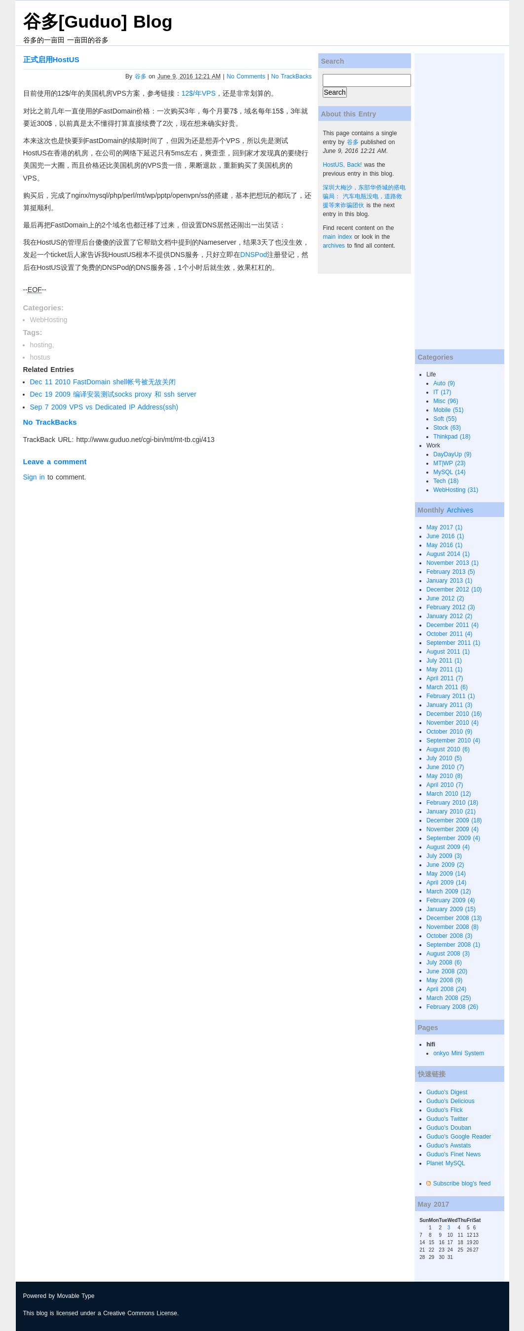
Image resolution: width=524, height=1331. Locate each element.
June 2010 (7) (445, 767)
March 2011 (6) (447, 687)
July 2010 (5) (444, 758)
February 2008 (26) (452, 1006)
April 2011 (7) (444, 678)
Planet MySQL (445, 1163)
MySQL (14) (449, 472)
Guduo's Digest (446, 1092)
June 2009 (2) (445, 864)
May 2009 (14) (446, 873)
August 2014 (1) (448, 554)
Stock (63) (447, 427)
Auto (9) (444, 383)
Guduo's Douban (448, 1127)
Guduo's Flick (444, 1110)
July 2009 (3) (444, 855)
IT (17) (442, 392)
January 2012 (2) (449, 616)
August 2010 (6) (448, 749)
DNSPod (253, 255)
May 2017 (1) (444, 527)
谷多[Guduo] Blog (98, 22)
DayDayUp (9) (452, 454)
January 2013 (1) (449, 580)
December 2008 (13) (454, 918)
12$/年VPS (199, 93)
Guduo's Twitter (447, 1118)
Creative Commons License (140, 1313)
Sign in (34, 477)
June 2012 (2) (445, 598)
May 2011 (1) (444, 669)
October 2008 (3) (449, 935)
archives (334, 245)
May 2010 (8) (444, 776)
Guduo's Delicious (450, 1101)
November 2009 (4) (452, 829)
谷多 (141, 76)
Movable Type (76, 1296)
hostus (40, 357)
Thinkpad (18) (451, 436)
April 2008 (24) (446, 989)
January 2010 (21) (451, 811)
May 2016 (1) (444, 545)
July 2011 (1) (444, 660)
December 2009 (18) (454, 820)
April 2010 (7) (444, 784)
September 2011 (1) (453, 642)
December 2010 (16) (454, 713)
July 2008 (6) (444, 962)
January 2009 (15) (451, 909)
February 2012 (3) (450, 607)
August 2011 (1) (448, 651)
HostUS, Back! (342, 164)
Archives (460, 510)
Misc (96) (445, 401)
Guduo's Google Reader (458, 1136)
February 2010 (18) (452, 802)
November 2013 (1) (452, 562)
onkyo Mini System (458, 1053)
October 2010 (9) (449, 731)
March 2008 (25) (448, 998)
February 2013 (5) (450, 571)
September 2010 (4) (453, 740)
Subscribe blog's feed (462, 1183)
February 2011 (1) (450, 696)
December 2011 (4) (452, 625)
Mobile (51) (448, 410)
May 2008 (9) (444, 980)
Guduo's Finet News (453, 1154)
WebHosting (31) (455, 489)
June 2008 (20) (446, 971)
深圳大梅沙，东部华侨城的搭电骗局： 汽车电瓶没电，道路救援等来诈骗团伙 (364, 196)
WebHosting (49, 320)
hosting (41, 345)
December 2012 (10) (454, 589)
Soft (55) (444, 418)
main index (337, 236)
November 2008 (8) (452, 927)
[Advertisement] (453, 201)
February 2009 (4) (450, 900)
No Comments (246, 76)
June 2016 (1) (445, 536)
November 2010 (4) (452, 722)
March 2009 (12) (448, 891)
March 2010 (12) (448, 793)
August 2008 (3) (448, 953)
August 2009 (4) (448, 847)
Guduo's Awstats (448, 1145)
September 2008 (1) (453, 944)
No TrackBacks (291, 76)
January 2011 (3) (449, 705)
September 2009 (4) (453, 838)
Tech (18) (445, 481)
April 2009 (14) (446, 882)
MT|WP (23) (449, 463)
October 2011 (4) (449, 633)
